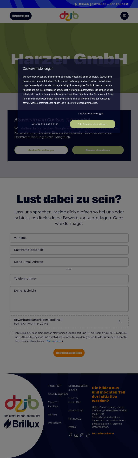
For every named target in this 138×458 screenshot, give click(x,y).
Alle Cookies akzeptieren (92, 124)
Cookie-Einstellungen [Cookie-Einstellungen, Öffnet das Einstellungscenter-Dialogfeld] (91, 113)
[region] (69, 96)
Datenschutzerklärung (86, 102)
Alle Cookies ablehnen (45, 124)
